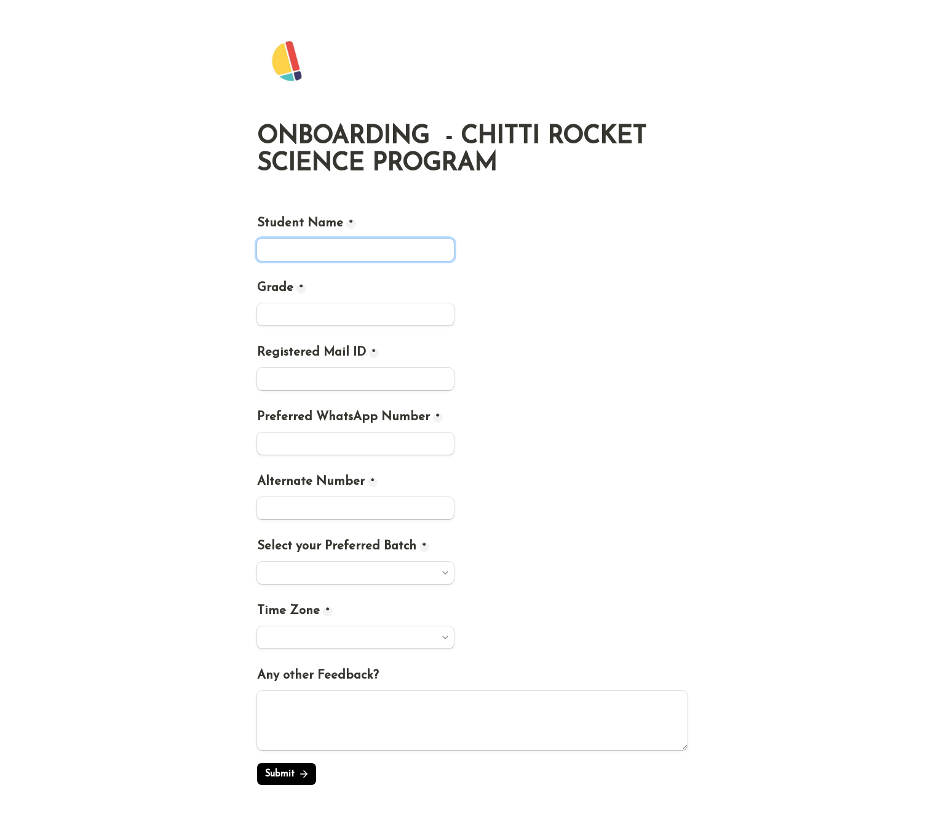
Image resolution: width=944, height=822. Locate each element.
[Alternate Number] (355, 508)
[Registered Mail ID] (355, 379)
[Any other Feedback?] (472, 720)
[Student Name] (355, 250)
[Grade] (355, 314)
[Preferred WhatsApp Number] (355, 444)
